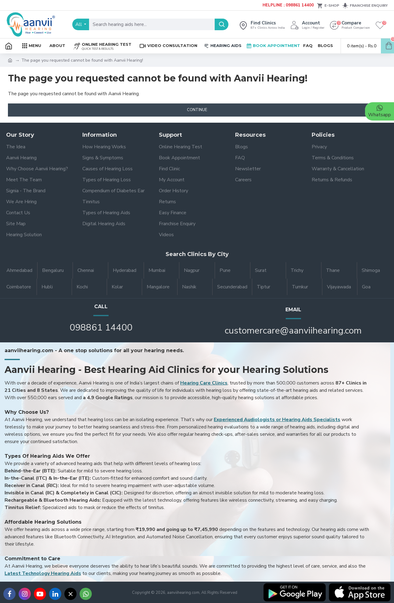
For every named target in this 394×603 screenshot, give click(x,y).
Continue (197, 110)
